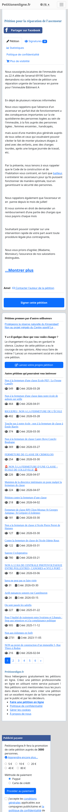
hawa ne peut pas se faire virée (21, 580)
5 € (10, 764)
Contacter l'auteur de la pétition (33, 288)
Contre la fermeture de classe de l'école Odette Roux (32, 540)
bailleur (57, 173)
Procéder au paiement (20, 791)
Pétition (12, 41)
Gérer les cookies (20, 710)
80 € (23, 768)
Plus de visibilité (18, 61)
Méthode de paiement (18, 775)
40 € (11, 768)
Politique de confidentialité (22, 54)
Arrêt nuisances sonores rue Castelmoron (26, 592)
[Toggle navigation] (61, 4)
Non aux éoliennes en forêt (19, 632)
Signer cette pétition (34, 302)
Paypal (16, 779)
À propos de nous (20, 714)
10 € (21, 764)
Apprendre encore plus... (21, 757)
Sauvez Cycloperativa (16, 552)
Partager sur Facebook (22, 30)
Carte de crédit (21, 783)
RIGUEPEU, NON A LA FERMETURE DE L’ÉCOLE (33, 411)
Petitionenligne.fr (16, 4)
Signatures (36, 41)
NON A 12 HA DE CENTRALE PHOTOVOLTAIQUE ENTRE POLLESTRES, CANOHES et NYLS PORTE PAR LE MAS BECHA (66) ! (33, 568)
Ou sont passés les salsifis (18, 605)
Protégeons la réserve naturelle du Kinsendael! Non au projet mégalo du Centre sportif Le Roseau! (32, 327)
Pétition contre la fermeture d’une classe (26, 497)
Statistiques (15, 48)
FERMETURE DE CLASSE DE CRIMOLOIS (29, 454)
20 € (33, 764)
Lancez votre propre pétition (34, 365)
